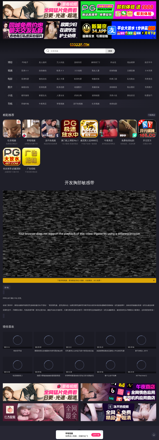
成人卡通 (60, 79)
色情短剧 (113, 103)
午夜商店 (42, 103)
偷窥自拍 (25, 87)
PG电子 (25, 62)
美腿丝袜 (95, 87)
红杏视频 (95, 103)
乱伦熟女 (131, 79)
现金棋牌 (131, 62)
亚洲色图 (42, 87)
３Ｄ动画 (78, 70)
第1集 (6, 287)
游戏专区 (78, 62)
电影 (10, 78)
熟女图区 (131, 87)
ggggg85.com (79, 45)
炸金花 (113, 62)
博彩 (10, 62)
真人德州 (42, 62)
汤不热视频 (78, 103)
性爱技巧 (148, 95)
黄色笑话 (131, 95)
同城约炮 (25, 103)
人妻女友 (60, 95)
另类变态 (148, 79)
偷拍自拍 (42, 79)
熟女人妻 (95, 70)
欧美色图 (60, 87)
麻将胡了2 (95, 62)
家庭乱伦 (42, 95)
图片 (10, 87)
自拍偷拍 (42, 70)
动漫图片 (78, 87)
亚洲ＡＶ (25, 70)
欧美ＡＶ (60, 70)
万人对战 (60, 62)
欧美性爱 (78, 79)
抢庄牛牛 (148, 62)
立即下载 (96, 435)
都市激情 (25, 95)
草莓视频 (60, 103)
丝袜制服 (113, 70)
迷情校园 (95, 95)
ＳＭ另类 (148, 70)
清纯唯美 (113, 87)
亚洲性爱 (25, 79)
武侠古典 (78, 95)
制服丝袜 (95, 79)
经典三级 (113, 79)
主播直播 (131, 70)
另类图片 (148, 87)
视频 (10, 70)
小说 (10, 95)
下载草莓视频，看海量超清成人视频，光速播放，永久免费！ (106, 280)
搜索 (110, 51)
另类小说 (113, 95)
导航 (10, 103)
